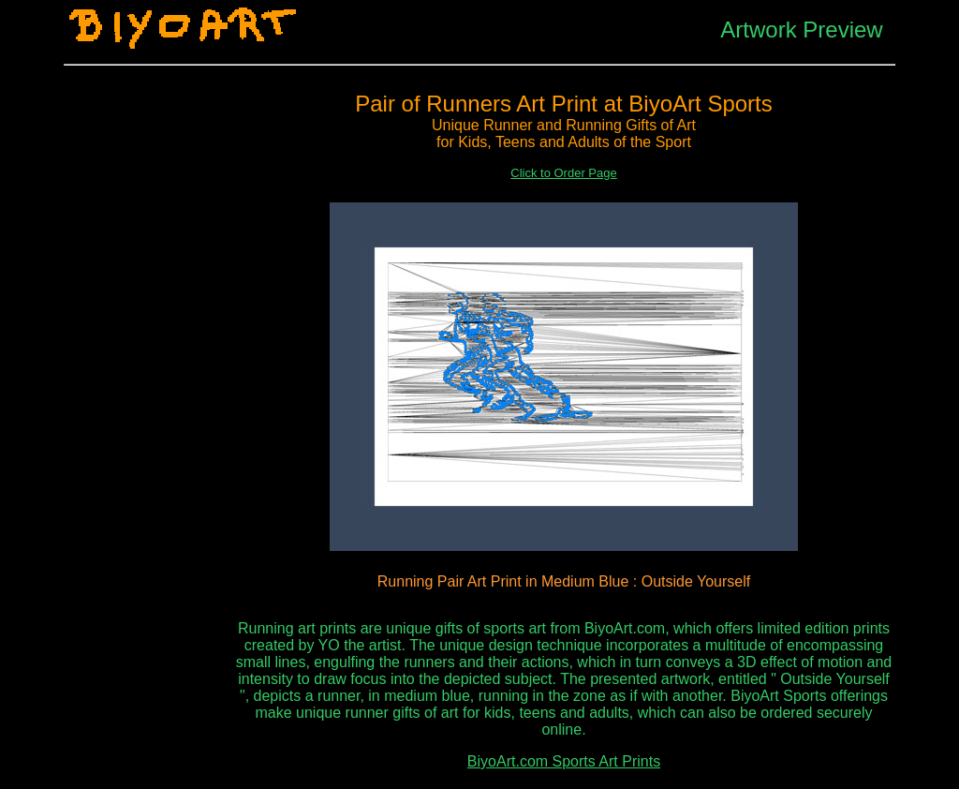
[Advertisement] (148, 366)
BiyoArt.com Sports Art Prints (563, 761)
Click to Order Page (563, 173)
